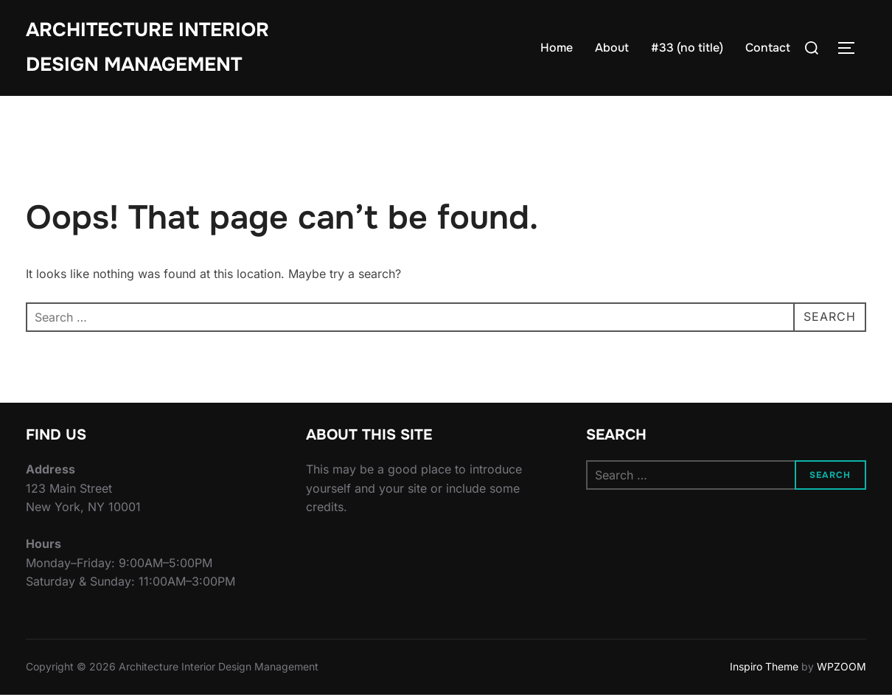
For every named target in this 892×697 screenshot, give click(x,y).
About (612, 47)
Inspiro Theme (764, 668)
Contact (767, 47)
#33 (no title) (687, 47)
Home (556, 47)
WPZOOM (841, 668)
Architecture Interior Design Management (147, 47)
